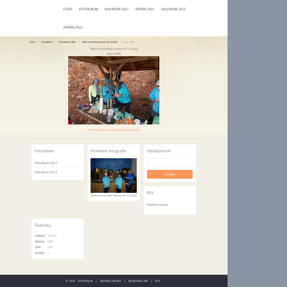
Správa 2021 (145, 9)
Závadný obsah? (110, 281)
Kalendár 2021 (117, 9)
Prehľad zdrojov (157, 204)
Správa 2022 (72, 27)
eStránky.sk (85, 281)
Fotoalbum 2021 (45, 163)
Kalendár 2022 (173, 9)
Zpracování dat (138, 281)
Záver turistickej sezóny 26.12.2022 (99, 41)
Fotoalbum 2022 (67, 41)
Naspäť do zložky (120, 130)
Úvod (67, 9)
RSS (157, 281)
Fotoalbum (88, 9)
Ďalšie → (138, 130)
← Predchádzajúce (96, 130)
